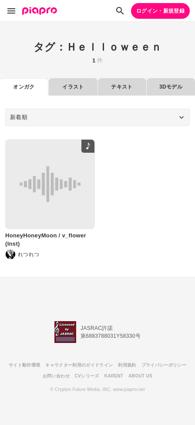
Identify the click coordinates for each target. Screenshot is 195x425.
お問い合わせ (56, 376)
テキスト (121, 87)
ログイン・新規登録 (160, 11)
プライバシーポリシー (163, 365)
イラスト (73, 87)
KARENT (114, 376)
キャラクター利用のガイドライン (79, 365)
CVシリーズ (87, 376)
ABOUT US (140, 376)
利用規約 (127, 365)
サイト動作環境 (24, 365)
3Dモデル (170, 87)
